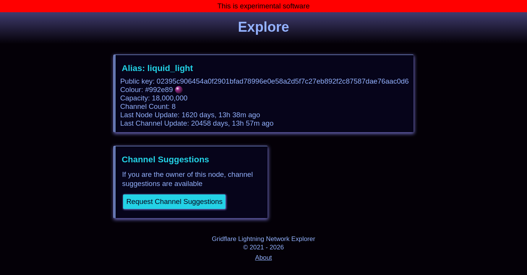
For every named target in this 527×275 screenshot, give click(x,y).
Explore (263, 27)
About (263, 257)
